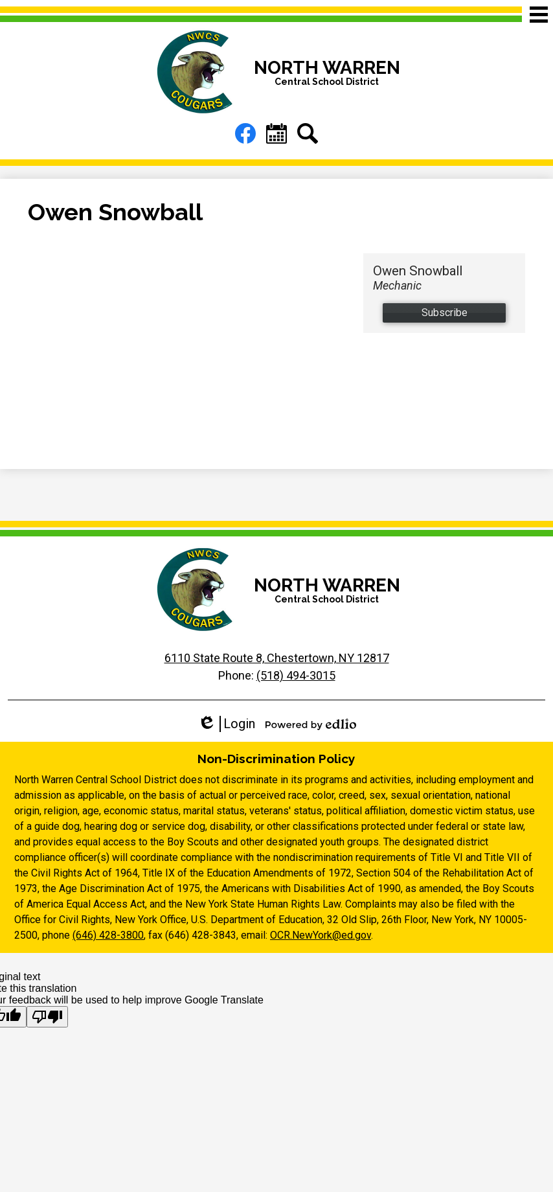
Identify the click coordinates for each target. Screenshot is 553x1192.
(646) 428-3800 (108, 935)
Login (226, 724)
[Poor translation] (47, 1016)
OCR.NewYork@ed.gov (320, 935)
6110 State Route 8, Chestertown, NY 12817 (276, 658)
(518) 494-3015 (295, 675)
